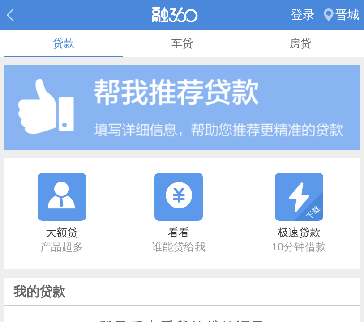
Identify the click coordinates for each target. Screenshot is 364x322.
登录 (303, 14)
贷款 (63, 43)
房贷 (300, 43)
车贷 (182, 43)
